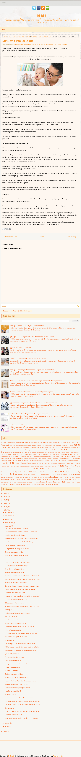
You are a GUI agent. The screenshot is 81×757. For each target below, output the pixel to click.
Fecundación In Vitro (35, 458)
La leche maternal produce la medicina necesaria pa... (22, 711)
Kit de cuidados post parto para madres (17, 688)
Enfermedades (38, 456)
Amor (12, 445)
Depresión (52, 452)
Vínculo (37, 484)
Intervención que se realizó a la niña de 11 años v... (21, 718)
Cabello (46, 447)
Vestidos (25, 484)
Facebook (15, 458)
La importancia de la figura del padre (17, 549)
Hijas (6, 463)
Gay (6, 460)
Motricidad (20, 472)
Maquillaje (10, 469)
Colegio (29, 450)
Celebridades (66, 447)
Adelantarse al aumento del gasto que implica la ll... (22, 647)
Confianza (55, 450)
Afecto (73, 442)
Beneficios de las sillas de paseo (15, 623)
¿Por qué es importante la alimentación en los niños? (22, 596)
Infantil (66, 463)
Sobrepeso (19, 482)
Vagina (15, 484)
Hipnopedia (18, 463)
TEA (34, 482)
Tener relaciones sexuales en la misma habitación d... (22, 576)
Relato (28, 479)
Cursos (40, 452)
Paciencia (7, 475)
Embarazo (15, 456)
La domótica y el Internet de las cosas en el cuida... (21, 633)
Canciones (52, 447)
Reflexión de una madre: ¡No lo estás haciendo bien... (22, 539)
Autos (57, 445)
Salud (51, 479)
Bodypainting (34, 447)
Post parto (34, 477)
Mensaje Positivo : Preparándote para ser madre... (21, 681)
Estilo (78, 456)
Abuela (18, 442)
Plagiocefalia (9, 477)
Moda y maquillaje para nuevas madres (17, 613)
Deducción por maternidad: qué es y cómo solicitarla (28, 359)
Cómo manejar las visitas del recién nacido (19, 698)
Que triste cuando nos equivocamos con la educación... (23, 705)
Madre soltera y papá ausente (14, 572)
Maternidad (39, 468)
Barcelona (70, 445)
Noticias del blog (75, 472)
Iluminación (45, 463)
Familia (20, 458)
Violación (41, 484)
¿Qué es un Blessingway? (13, 661)
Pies (72, 475)
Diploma (22, 454)
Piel (70, 475)
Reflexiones (5, 479)
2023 (5, 503)
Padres (13, 474)
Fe (29, 458)
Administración (53, 442)
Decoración (45, 452)
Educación (63, 454)
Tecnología (43, 482)
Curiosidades (34, 452)
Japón (12, 466)
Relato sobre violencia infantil (14, 603)
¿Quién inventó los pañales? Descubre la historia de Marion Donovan (33, 403)
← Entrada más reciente (9, 237)
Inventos (3, 466)
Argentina (30, 445)
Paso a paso (37, 475)
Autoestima (45, 445)
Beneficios (19, 447)
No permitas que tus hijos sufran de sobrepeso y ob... (22, 579)
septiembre (9, 523)
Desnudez (72, 452)
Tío (59, 482)
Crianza (3, 452)
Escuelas (68, 456)
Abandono (3, 442)
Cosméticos (77, 450)
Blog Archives (25, 311)
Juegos (16, 466)
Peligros (61, 475)
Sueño (30, 482)
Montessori (8, 472)
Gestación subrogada (14, 460)
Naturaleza (46, 472)
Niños (63, 471)
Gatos (3, 460)
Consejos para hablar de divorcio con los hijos (20, 644)
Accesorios (28, 442)
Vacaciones (9, 484)
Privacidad (41, 477)
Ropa (46, 479)
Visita (56, 484)
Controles (71, 450)
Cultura (19, 452)
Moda (3, 472)
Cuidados (14, 452)
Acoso (39, 442)
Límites (47, 466)
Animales (17, 445)
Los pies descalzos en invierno (15, 535)
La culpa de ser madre (12, 620)
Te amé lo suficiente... (12, 671)
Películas (56, 475)
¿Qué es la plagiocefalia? (13, 630)
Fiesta (66, 458)
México (74, 469)
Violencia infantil (49, 484)
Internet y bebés (10, 640)
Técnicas (37, 482)
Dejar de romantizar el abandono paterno (18, 562)
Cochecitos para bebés (18, 450)
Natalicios (40, 472)
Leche (32, 466)
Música (35, 472)
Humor (40, 463)
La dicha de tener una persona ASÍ (16, 600)
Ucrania (3, 484)
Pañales (24, 475)
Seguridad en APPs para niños (14, 569)
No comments (62, 44)
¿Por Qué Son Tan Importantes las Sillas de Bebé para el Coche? (32, 337)
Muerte (26, 472)
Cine (2, 450)
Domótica (52, 454)
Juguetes (45, 36)
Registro (19, 479)
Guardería (47, 460)
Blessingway (26, 447)
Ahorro (10, 36)
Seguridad (57, 479)
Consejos (34, 36)
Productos (47, 477)
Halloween (72, 460)
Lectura (36, 466)
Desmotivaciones (65, 452)
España (73, 456)
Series (74, 479)
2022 (5, 507)
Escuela (62, 456)
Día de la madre (6, 454)
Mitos (78, 469)
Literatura (52, 466)
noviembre (8, 516)
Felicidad (44, 458)
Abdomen (9, 442)
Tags (14, 311)
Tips (50, 36)
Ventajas (19, 484)
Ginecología (25, 460)
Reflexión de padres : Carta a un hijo (16, 684)
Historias (24, 463)
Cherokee (72, 447)
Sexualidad (4, 482)
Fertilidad (61, 458)
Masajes (24, 469)
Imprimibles (52, 463)
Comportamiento (41, 450)
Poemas (16, 477)
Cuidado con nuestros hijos (14, 674)
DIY (39, 454)
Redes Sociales (75, 477)
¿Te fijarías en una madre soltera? (16, 664)
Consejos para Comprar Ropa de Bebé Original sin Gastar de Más (32, 370)
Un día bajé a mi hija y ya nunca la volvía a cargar (21, 650)
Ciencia (77, 447)
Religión (33, 479)
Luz (56, 466)
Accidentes (34, 442)
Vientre (33, 484)
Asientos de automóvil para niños (16, 583)
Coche (9, 450)
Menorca (59, 469)
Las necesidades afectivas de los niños (17, 559)
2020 (5, 731)
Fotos (70, 458)
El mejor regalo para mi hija (14, 552)
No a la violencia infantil (13, 691)
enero (7, 726)
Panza (20, 475)
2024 (5, 500)
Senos (62, 479)
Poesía (21, 477)
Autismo (39, 445)
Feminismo (55, 458)
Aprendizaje (23, 445)
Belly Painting (11, 447)
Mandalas (3, 469)
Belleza (3, 447)
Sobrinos (25, 482)
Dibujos (14, 454)
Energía (31, 456)
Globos (39, 460)
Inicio (4, 3)
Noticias (68, 472)
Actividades (45, 442)
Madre (61, 465)
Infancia (61, 463)
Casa (28, 36)
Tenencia (50, 482)
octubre (7, 519)
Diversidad (28, 454)
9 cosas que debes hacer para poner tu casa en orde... (22, 606)
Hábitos (63, 460)
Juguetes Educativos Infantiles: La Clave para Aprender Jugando (31, 392)
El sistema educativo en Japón (14, 657)
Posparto (27, 477)
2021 (5, 510)
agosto (7, 526)
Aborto (13, 442)
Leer (41, 466)
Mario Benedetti (17, 469)
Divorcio (35, 454)
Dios (18, 454)
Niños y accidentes (11, 616)
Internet (77, 463)
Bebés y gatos (9, 708)
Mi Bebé (41, 15)
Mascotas (30, 469)
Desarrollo (57, 452)
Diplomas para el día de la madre (21, 425)
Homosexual (34, 463)
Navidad (52, 472)
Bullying (41, 447)
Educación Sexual (74, 454)
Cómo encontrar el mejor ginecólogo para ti (19, 627)
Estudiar (3, 458)
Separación (68, 479)
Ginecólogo (33, 460)
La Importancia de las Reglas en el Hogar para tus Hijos (29, 414)
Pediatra (50, 475)
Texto (55, 482)
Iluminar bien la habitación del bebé (16, 555)
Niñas (57, 472)
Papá (28, 475)
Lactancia (28, 466)
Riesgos (39, 479)
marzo (7, 723)
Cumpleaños (25, 452)
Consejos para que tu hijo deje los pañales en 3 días (27, 326)
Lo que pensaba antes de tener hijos (16, 566)
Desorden (77, 452)
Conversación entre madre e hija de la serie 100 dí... (22, 532)
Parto (32, 475)
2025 (5, 497)
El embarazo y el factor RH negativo (16, 677)
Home (5, 36)
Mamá (77, 466)
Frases (74, 458)
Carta (57, 447)
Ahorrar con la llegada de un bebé (17, 40)
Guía (52, 460)
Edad (57, 454)
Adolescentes (61, 442)
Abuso (22, 442)
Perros (66, 475)
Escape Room (55, 456)
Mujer (30, 472)
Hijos (11, 462)
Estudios (8, 458)
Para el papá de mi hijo (12, 667)
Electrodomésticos (5, 456)
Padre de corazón (10, 694)
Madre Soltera (70, 466)
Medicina (49, 469)
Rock (43, 479)
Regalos (13, 479)
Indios (57, 463)
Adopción (69, 442)
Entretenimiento (46, 456)
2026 (5, 493)
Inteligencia (71, 463)
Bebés (24, 36)
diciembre (8, 512)
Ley (43, 466)
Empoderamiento (24, 456)
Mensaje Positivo (67, 469)
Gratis (42, 460)
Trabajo (68, 482)
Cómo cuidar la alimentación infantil (17, 528)
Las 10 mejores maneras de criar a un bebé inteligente (22, 701)
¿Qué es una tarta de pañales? (20, 348)
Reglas (24, 479)
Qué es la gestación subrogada (15, 545)
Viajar (29, 484)
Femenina (49, 458)
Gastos (78, 458)
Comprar (48, 450)
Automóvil (52, 445)
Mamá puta (8, 610)
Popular (5, 311)
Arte (34, 445)
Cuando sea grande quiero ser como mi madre (20, 589)
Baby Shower (63, 445)
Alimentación (17, 36)
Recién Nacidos (64, 477)
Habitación (56, 460)
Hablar (67, 460)
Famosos (26, 458)
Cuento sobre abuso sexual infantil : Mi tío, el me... (21, 542)
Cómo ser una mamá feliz (13, 715)
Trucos (72, 482)
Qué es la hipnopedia (12, 654)
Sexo (78, 479)
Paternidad (44, 475)
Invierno (8, 466)
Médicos (54, 469)
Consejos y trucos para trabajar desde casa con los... (22, 586)
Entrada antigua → (73, 237)
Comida (33, 450)
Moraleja (15, 472)
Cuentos (8, 452)
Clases (5, 450)
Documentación (45, 454)
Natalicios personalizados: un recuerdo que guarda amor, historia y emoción (36, 381)
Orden (2, 475)
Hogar (39, 36)
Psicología (54, 477)
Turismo (77, 482)
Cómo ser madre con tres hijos (15, 593)
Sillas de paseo (12, 482)
